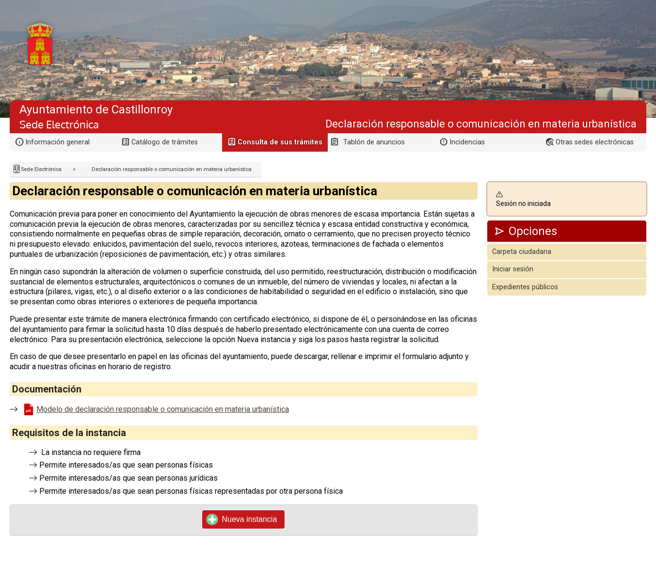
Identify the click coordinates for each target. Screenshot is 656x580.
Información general (57, 142)
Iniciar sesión (512, 269)
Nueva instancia (242, 519)
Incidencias (467, 142)
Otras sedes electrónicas (595, 142)
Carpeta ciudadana (521, 252)
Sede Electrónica (41, 169)
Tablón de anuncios (374, 142)
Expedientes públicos (525, 287)
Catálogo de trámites (164, 142)
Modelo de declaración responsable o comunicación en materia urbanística (162, 409)
